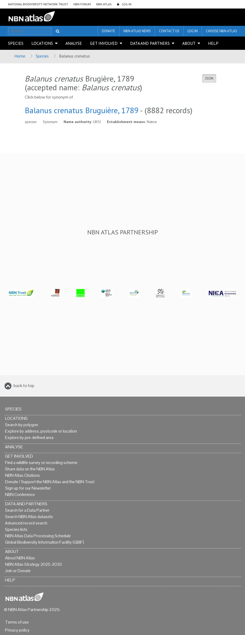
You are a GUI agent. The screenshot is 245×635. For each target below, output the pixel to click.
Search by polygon (21, 425)
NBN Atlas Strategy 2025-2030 (33, 564)
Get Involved (104, 43)
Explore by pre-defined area (29, 437)
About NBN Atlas (20, 558)
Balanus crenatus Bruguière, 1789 (81, 110)
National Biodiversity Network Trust (38, 4)
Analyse (73, 43)
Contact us (169, 31)
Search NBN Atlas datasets (29, 516)
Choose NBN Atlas (221, 31)
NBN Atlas (104, 4)
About (189, 43)
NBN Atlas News (137, 31)
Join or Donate (18, 570)
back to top (24, 385)
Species (15, 43)
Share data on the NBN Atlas (30, 469)
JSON (209, 78)
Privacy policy (17, 630)
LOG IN (126, 4)
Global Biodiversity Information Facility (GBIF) (44, 542)
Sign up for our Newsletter (28, 488)
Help (213, 43)
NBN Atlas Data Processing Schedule (38, 536)
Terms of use (17, 622)
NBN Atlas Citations (22, 475)
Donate (108, 31)
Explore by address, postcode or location (41, 431)
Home (19, 56)
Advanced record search (26, 523)
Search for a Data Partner (27, 510)
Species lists (16, 529)
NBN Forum (82, 4)
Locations (42, 43)
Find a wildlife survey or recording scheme (41, 462)
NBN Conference (20, 494)
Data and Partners (150, 43)
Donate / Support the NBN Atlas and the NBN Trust (49, 482)
